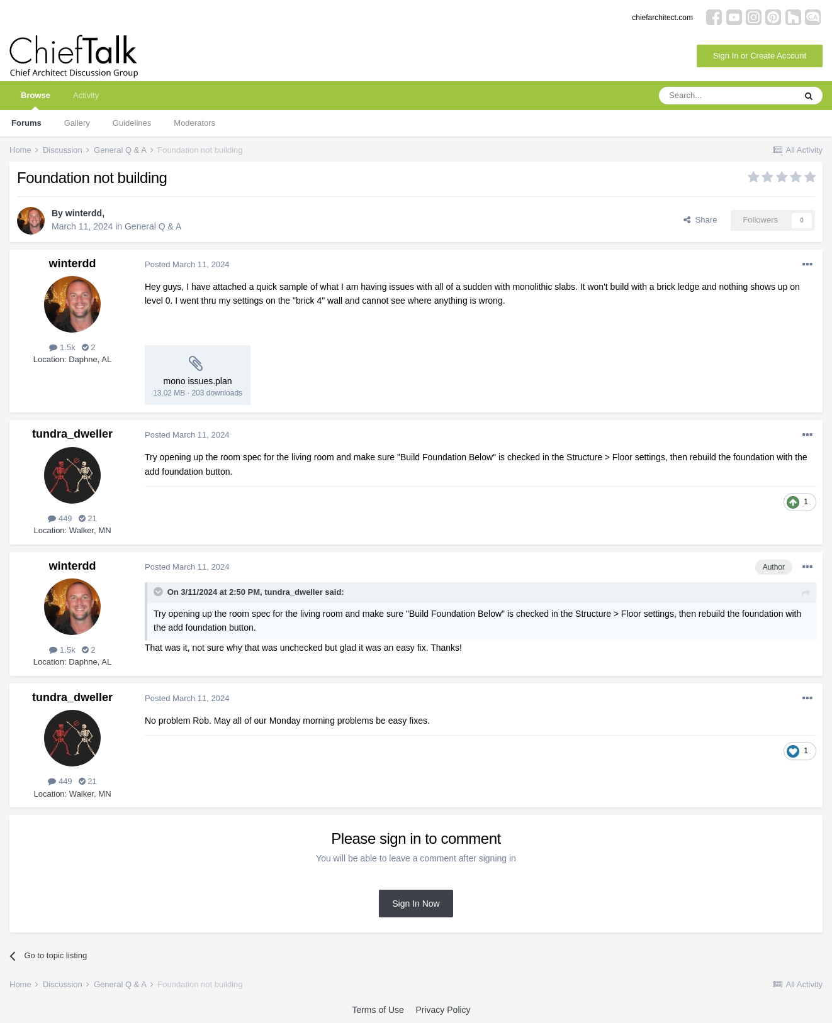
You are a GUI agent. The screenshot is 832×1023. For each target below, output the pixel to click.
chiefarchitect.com (662, 17)
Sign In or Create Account (759, 55)
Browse (35, 100)
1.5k (62, 347)
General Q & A (153, 226)
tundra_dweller (72, 434)
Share (700, 219)
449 (60, 518)
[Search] (727, 95)
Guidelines (132, 123)
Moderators (194, 123)
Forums (26, 123)
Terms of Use (377, 1010)
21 (88, 518)
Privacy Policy (442, 1010)
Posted (187, 264)
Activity (86, 95)
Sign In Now (415, 904)
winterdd (83, 213)
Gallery (77, 123)
